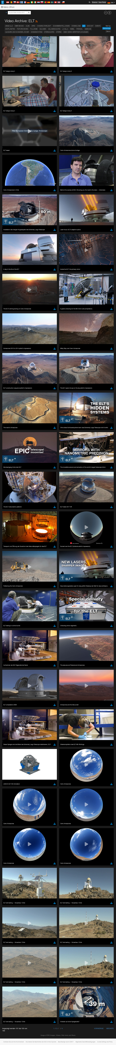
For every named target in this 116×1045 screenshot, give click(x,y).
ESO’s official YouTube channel (53, 302)
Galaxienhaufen (54, 29)
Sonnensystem (36, 32)
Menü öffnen (7, 7)
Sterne (58, 32)
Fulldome (33, 29)
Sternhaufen (49, 32)
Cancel (18, 386)
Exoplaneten (10, 29)
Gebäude (88, 29)
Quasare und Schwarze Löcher (17, 32)
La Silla (65, 29)
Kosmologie (76, 26)
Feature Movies (22, 29)
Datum (108, 31)
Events (97, 26)
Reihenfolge (106, 28)
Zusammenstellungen (61, 26)
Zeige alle (9, 26)
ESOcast (90, 26)
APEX (33, 26)
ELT (84, 26)
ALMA (28, 26)
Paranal (79, 29)
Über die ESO (19, 26)
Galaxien (43, 29)
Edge (8, 348)
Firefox (9, 350)
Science (94, 2)
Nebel (72, 29)
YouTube (5, 302)
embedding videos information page (52, 307)
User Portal (102, 2)
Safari (8, 352)
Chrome (9, 346)
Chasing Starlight (44, 26)
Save (7, 386)
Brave (9, 344)
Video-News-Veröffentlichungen (75, 32)
